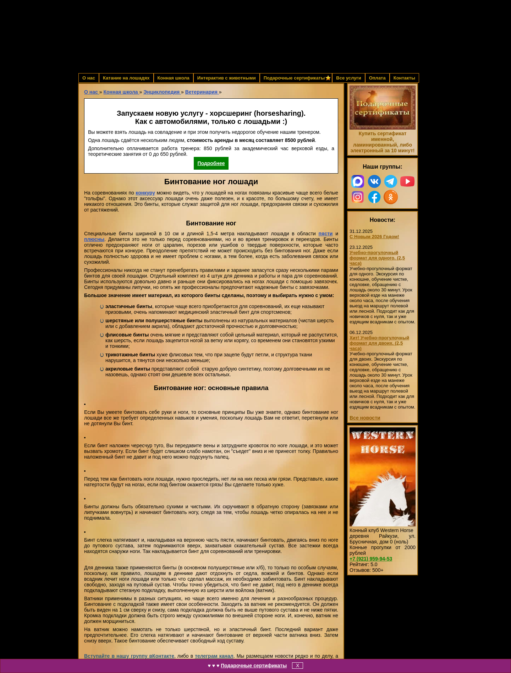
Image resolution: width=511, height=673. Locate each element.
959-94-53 (371, 559)
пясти (326, 233)
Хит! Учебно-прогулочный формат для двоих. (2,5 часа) (379, 343)
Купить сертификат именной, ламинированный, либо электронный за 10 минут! (382, 142)
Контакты (404, 78)
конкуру (145, 193)
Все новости (365, 418)
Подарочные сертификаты (254, 665)
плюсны (94, 239)
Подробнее (211, 163)
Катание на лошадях (126, 78)
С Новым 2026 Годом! (374, 236)
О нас (88, 78)
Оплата (377, 78)
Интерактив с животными (226, 78)
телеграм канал (214, 656)
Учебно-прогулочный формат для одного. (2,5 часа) (377, 258)
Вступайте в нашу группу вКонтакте (129, 656)
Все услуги (348, 78)
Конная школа (173, 78)
